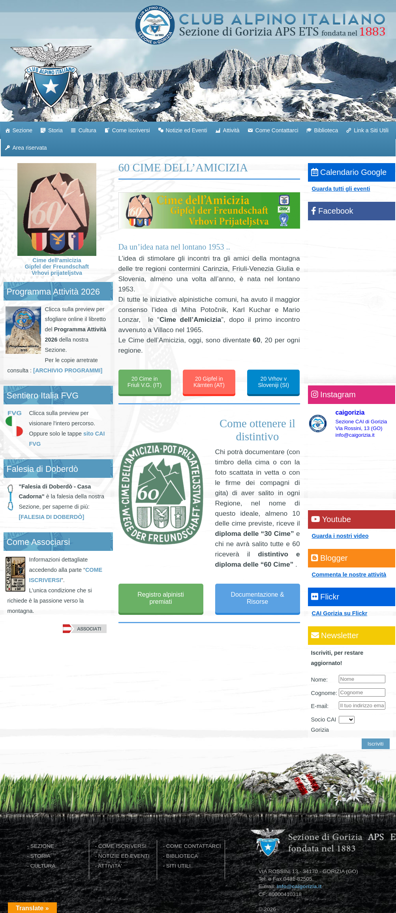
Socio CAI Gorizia (323, 724)
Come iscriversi (131, 130)
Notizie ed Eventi (186, 130)
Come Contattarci (276, 130)
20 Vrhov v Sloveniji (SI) (273, 382)
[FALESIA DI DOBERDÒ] (51, 517)
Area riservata (30, 148)
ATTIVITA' (110, 866)
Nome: (319, 679)
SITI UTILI (178, 866)
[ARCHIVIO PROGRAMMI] (67, 370)
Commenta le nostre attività (349, 574)
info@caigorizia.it (299, 886)
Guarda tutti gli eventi (341, 189)
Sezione (23, 130)
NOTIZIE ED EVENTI (124, 856)
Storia (55, 130)
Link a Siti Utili (371, 130)
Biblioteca (326, 130)
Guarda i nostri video (340, 536)
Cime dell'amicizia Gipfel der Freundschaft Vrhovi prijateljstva (56, 263)
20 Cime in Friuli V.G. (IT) (145, 382)
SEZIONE (42, 846)
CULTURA (43, 866)
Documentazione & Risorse (257, 598)
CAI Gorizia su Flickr (340, 613)
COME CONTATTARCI (193, 846)
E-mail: (320, 706)
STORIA (40, 856)
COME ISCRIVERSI (122, 846)
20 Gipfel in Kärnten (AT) (209, 382)
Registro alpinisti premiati (160, 598)
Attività (231, 130)
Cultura (87, 130)
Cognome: (324, 693)
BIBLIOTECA (182, 856)
